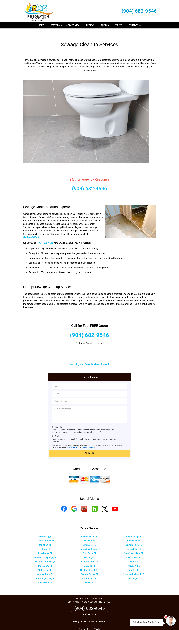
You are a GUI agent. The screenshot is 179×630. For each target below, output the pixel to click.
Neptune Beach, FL (89, 561)
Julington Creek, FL (89, 553)
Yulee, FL (89, 574)
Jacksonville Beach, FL (45, 553)
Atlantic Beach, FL (45, 532)
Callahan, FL (45, 536)
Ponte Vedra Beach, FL (133, 566)
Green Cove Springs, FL (45, 549)
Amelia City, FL (45, 528)
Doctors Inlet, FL (134, 536)
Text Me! (58, 419)
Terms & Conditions (88, 439)
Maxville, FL (89, 557)
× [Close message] (162, 619)
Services (57, 26)
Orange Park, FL (45, 566)
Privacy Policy (73, 439)
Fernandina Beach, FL (89, 541)
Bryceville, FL (133, 532)
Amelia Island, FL (89, 528)
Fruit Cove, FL (89, 545)
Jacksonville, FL (134, 549)
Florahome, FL (45, 545)
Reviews (90, 25)
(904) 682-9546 (139, 11)
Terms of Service (109, 624)
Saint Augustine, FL (45, 570)
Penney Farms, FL (89, 566)
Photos (105, 25)
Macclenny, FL (45, 557)
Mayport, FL (134, 557)
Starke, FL (134, 570)
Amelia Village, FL (134, 528)
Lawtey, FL (134, 553)
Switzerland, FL (45, 574)
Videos (118, 25)
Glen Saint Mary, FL (133, 545)
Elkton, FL (45, 541)
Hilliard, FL (89, 549)
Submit (89, 445)
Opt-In (57, 428)
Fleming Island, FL (134, 541)
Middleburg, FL (45, 561)
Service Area (72, 25)
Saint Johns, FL (89, 570)
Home (41, 25)
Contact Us (135, 25)
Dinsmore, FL (89, 536)
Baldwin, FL (89, 532)
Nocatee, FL (134, 561)
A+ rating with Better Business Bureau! (89, 356)
